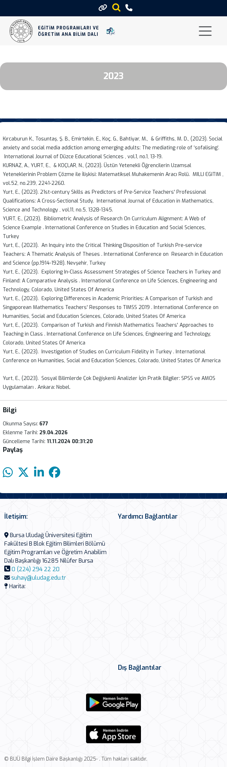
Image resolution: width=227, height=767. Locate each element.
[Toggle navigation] (205, 31)
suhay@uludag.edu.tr (38, 577)
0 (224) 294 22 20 (35, 569)
